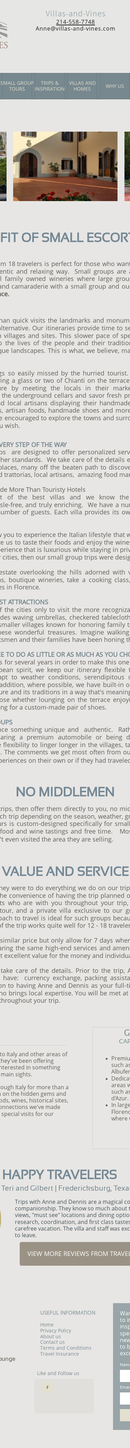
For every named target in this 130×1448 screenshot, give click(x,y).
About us (50, 1336)
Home (47, 1324)
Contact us (52, 1342)
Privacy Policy (55, 1330)
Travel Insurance (59, 1353)
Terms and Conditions (66, 1347)
